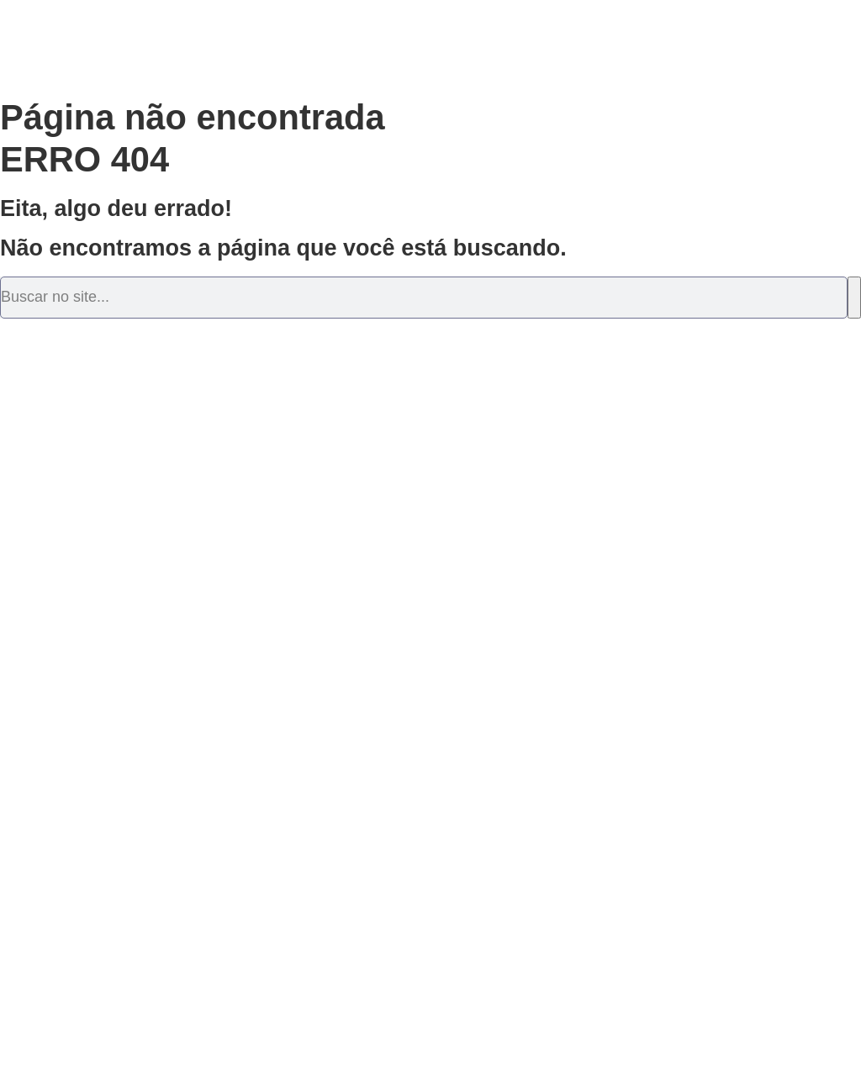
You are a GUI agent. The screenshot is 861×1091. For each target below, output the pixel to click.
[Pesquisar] (854, 298)
